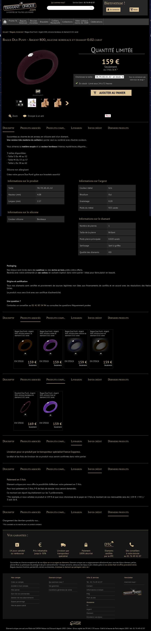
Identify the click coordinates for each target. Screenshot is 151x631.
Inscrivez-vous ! (130, 582)
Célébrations (96, 21)
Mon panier (15, 590)
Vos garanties (54, 586)
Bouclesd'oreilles (34, 21)
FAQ (88, 594)
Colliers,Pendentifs (55, 21)
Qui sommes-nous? (58, 3)
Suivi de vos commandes (20, 594)
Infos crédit (95, 128)
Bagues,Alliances (23, 21)
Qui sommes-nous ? (56, 582)
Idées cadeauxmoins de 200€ (82, 21)
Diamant (90, 613)
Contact (89, 586)
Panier (135, 10)
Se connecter (114, 10)
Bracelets (44, 21)
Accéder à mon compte (19, 586)
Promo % (13, 20)
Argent (89, 609)
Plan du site (91, 597)
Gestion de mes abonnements (22, 597)
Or (87, 605)
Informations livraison (95, 590)
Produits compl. (55, 128)
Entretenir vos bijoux (94, 617)
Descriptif (8, 128)
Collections (67, 21)
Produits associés (30, 128)
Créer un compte (17, 582)
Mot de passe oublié (18, 605)
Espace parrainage (18, 601)
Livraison (76, 128)
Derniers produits (118, 128)
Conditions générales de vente (60, 590)
